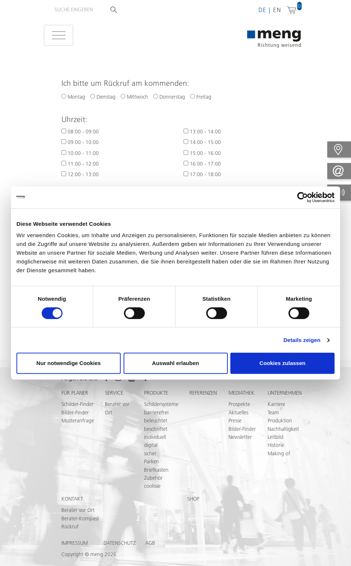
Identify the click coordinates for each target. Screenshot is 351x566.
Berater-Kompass (80, 518)
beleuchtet (155, 420)
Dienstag (103, 97)
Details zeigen (301, 340)
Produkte (156, 393)
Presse (235, 420)
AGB (150, 543)
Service (114, 393)
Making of (279, 453)
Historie (276, 445)
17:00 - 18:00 (205, 174)
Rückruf (70, 526)
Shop (193, 498)
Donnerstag (169, 97)
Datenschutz (119, 543)
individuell (155, 437)
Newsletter (240, 437)
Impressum (74, 543)
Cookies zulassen (283, 363)
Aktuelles (238, 412)
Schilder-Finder (77, 404)
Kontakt (72, 498)
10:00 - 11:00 (83, 153)
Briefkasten (156, 470)
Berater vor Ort (78, 510)
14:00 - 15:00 (205, 142)
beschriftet (155, 429)
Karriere (276, 404)
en (277, 10)
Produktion (280, 420)
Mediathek (241, 393)
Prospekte (239, 404)
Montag (73, 97)
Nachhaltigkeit (283, 429)
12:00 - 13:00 (83, 174)
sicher (150, 453)
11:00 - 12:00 (83, 163)
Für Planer (74, 393)
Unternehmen (285, 393)
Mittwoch (134, 97)
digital (151, 445)
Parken (151, 461)
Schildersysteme (161, 404)
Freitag (200, 97)
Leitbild (275, 437)
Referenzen (203, 393)
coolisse (152, 486)
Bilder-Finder (75, 412)
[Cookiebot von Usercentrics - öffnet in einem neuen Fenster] (303, 197)
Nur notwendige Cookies (69, 363)
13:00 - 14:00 (205, 131)
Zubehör (153, 478)
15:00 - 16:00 (205, 153)
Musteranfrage (77, 420)
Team (273, 412)
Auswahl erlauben (175, 363)
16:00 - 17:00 (205, 163)
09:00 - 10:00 (83, 142)
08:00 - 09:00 (83, 131)
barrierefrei (156, 412)
